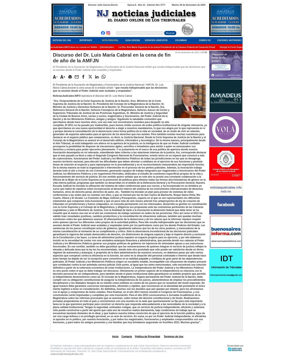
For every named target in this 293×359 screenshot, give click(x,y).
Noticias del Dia (62, 40)
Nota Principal (110, 40)
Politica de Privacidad (147, 336)
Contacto (127, 336)
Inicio (115, 336)
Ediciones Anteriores (229, 40)
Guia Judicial (132, 40)
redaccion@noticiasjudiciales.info (66, 354)
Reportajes (86, 40)
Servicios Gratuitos (156, 40)
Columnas (181, 40)
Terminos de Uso (173, 336)
